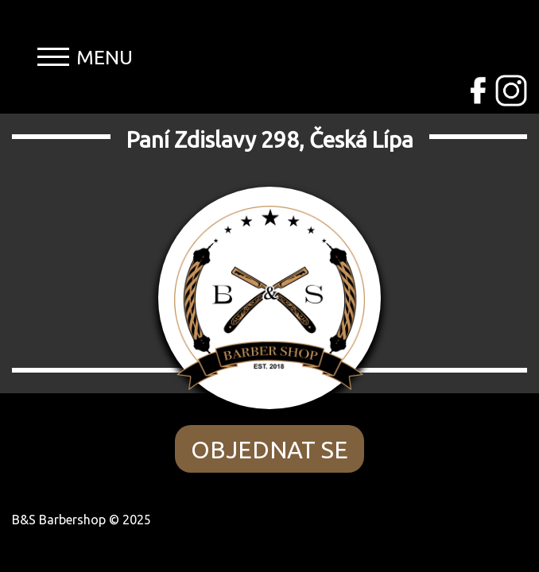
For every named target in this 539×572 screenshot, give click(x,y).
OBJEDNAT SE (269, 449)
